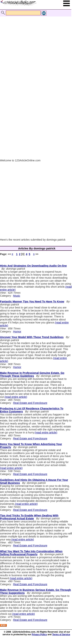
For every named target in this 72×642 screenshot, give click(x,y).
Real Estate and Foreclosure (30, 402)
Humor (17, 331)
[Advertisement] (35, 49)
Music (16, 295)
